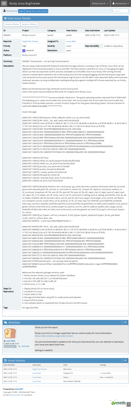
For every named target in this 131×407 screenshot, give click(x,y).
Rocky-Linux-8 (100, 3)
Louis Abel (71, 41)
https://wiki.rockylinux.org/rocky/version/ (54, 335)
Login (21, 11)
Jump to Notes (12, 24)
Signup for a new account (36, 11)
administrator (15, 395)
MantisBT (19, 389)
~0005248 (25, 346)
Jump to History (29, 24)
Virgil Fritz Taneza (30, 41)
